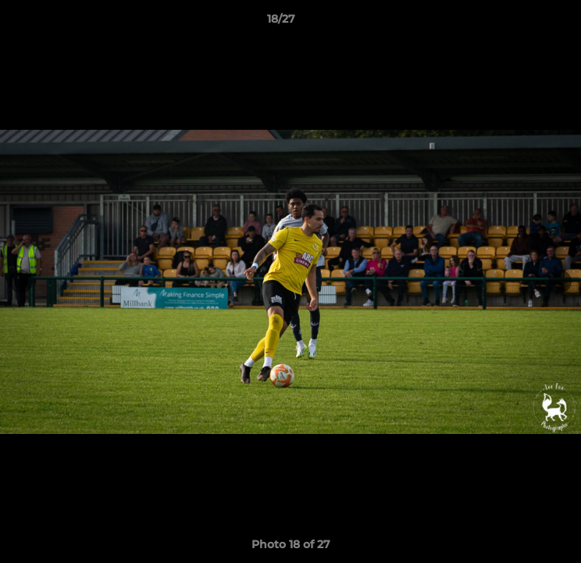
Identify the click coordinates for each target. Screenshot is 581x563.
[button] (524, 23)
